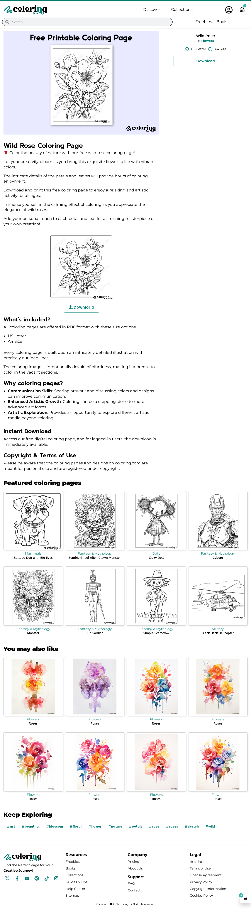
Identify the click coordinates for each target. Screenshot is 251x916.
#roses (175, 826)
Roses (33, 723)
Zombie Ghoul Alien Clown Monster (95, 557)
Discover (151, 10)
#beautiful (31, 826)
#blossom (55, 826)
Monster (33, 633)
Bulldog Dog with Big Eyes (33, 557)
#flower (96, 826)
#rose (156, 826)
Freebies (203, 21)
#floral (77, 826)
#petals (138, 826)
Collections (182, 10)
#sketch (195, 826)
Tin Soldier (95, 633)
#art (11, 826)
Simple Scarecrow (156, 633)
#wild (213, 826)
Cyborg (218, 557)
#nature (117, 826)
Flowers (207, 40)
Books (222, 21)
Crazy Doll (156, 557)
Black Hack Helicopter (218, 633)
